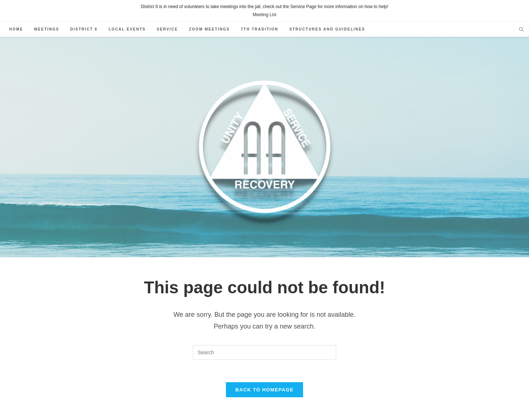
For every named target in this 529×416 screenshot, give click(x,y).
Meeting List (265, 14)
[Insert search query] (264, 352)
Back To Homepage (264, 389)
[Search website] (521, 30)
